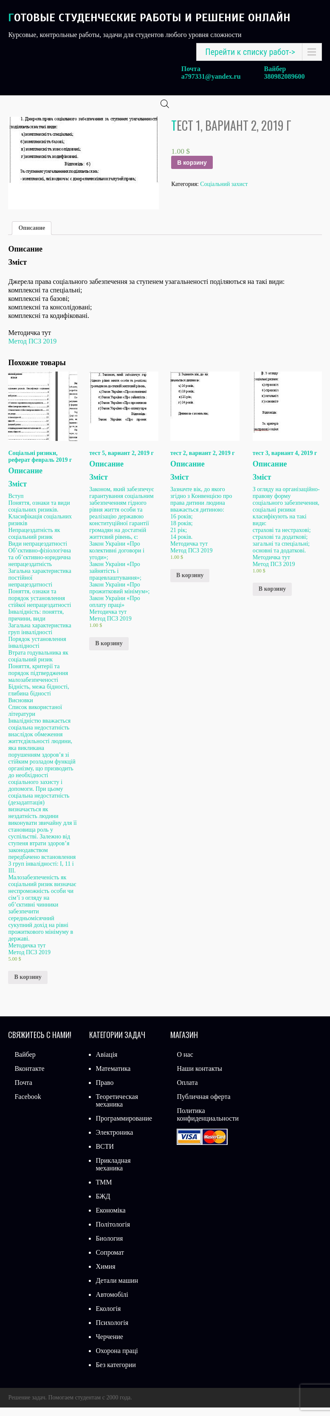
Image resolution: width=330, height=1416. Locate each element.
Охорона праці (117, 1359)
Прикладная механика (113, 1172)
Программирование (124, 1126)
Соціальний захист (224, 192)
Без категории (115, 1373)
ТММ (104, 1190)
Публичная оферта (203, 1105)
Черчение (109, 1345)
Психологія (112, 1331)
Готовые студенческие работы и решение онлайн (149, 18)
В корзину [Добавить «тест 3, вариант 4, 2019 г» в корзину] (272, 597)
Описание (31, 236)
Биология (109, 1246)
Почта (23, 1091)
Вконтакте (29, 1077)
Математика (113, 1077)
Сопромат (110, 1260)
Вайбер (24, 1063)
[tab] (31, 236)
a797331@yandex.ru (211, 76)
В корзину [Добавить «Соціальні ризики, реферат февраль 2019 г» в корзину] (27, 985)
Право (104, 1091)
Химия (105, 1275)
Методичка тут (26, 953)
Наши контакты (199, 1077)
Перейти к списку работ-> (250, 52)
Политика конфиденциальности (208, 1123)
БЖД (103, 1204)
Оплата (187, 1091)
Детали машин (117, 1289)
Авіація (106, 1063)
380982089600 (284, 76)
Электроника (114, 1140)
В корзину (192, 171)
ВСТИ (105, 1155)
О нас (185, 1063)
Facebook (27, 1105)
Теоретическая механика (117, 1108)
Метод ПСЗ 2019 (32, 349)
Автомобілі (112, 1303)
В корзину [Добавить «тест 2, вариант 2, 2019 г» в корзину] (189, 584)
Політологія (113, 1232)
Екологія (108, 1317)
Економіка (110, 1218)
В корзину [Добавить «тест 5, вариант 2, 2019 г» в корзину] (108, 652)
